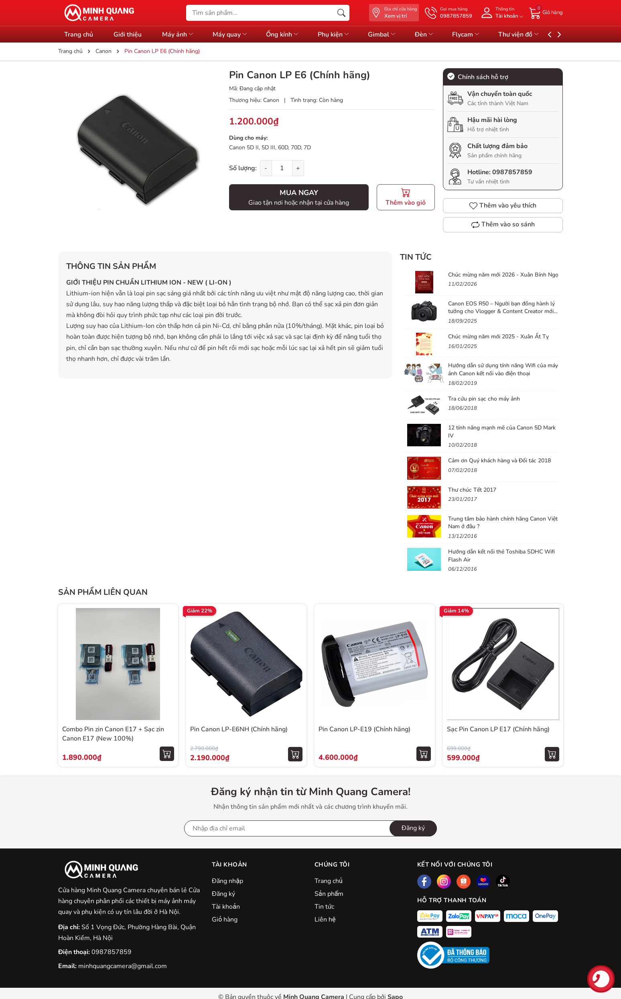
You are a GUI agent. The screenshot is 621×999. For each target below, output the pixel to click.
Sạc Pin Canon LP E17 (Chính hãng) (498, 729)
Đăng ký (223, 893)
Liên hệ (325, 919)
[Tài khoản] (500, 13)
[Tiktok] (503, 882)
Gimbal (395, 34)
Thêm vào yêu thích (502, 205)
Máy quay (236, 34)
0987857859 (512, 172)
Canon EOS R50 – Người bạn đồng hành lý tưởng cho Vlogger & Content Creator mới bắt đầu (501, 311)
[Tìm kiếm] (341, 13)
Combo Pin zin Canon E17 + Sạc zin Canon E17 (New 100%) (113, 734)
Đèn (439, 34)
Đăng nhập (227, 881)
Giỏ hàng (224, 919)
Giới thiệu (130, 34)
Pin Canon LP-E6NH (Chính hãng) (239, 729)
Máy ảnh (182, 34)
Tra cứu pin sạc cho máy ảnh (484, 399)
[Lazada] (483, 882)
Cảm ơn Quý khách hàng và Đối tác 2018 (499, 460)
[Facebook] (424, 882)
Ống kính (291, 34)
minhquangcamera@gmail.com (122, 966)
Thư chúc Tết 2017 (472, 490)
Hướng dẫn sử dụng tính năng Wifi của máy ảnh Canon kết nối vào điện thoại (503, 369)
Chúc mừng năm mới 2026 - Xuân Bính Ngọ (503, 275)
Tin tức (416, 257)
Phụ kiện (345, 34)
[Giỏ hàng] (546, 12)
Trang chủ (78, 34)
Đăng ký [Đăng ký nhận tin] (413, 828)
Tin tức (324, 906)
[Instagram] (444, 882)
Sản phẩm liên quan (103, 592)
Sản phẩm (329, 893)
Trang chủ (329, 881)
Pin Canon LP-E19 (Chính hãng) (364, 729)
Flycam (484, 34)
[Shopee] (464, 882)
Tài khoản (226, 906)
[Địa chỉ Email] (310, 828)
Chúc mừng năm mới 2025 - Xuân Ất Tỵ (498, 336)
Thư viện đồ (538, 34)
